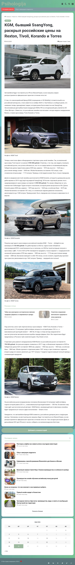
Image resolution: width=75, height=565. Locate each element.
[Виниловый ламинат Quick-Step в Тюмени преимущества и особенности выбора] (9, 472)
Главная (7, 16)
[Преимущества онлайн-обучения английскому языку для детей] (9, 481)
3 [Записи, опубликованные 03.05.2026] (65, 530)
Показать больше (37, 511)
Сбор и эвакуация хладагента (24, 9)
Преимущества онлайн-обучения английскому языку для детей (37, 478)
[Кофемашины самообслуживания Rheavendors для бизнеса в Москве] (9, 464)
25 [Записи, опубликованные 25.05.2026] (9, 546)
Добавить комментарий (37, 430)
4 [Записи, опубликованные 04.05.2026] (9, 534)
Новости (14, 16)
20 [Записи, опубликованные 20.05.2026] (28, 542)
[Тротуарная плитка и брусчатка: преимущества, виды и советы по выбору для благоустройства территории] (9, 503)
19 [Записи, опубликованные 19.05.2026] (18, 542)
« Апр (6, 551)
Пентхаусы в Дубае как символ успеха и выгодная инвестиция (37, 444)
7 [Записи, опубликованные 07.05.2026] (37, 534)
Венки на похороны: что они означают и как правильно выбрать (25, 487)
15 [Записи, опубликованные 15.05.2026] (47, 538)
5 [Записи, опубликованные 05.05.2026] (18, 534)
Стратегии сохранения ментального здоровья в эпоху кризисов (59, 314)
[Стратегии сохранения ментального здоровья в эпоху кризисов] (44, 314)
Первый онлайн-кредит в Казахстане (29, 492)
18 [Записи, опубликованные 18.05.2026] (9, 542)
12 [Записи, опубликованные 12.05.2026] (18, 538)
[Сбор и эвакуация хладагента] (9, 455)
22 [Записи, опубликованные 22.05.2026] (47, 542)
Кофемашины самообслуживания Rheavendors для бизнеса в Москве (39, 461)
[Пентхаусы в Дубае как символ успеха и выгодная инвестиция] (9, 446)
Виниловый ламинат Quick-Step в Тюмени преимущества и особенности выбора (43, 470)
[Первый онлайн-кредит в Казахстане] (9, 495)
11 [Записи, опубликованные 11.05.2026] (9, 538)
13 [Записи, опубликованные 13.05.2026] (28, 538)
